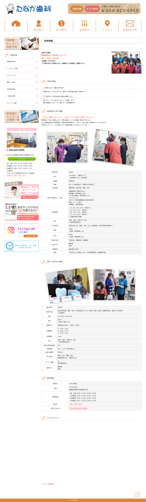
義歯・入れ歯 (11, 82)
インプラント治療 (12, 68)
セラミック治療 (11, 103)
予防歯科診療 (11, 89)
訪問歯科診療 (11, 61)
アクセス (21, 159)
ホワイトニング (11, 75)
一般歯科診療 (11, 96)
